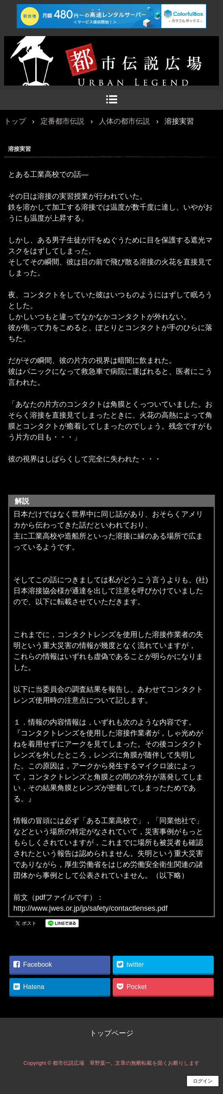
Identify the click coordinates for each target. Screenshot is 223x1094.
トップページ (111, 1033)
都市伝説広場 (111, 44)
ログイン (202, 1081)
